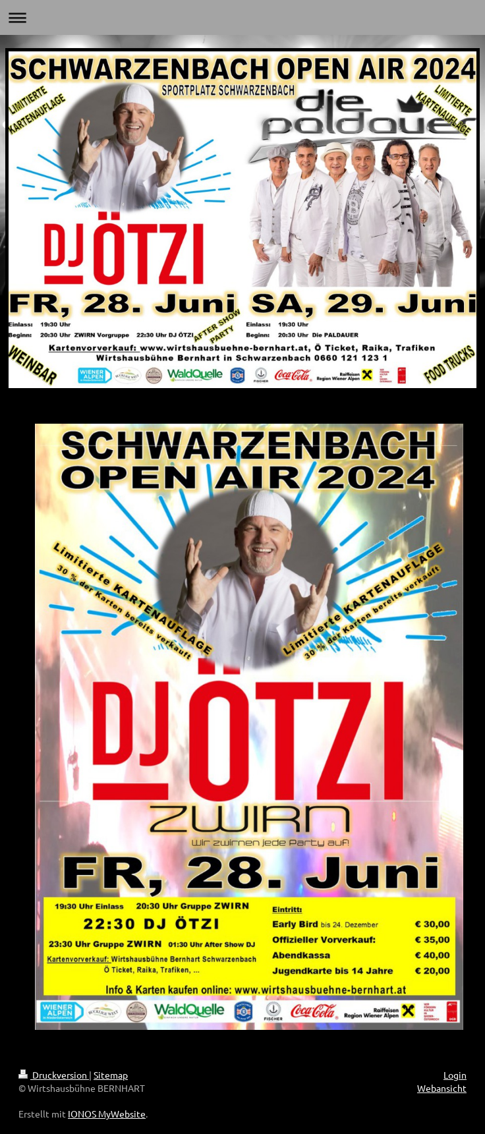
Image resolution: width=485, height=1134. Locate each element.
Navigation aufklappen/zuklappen (242, 17)
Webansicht (442, 1088)
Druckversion (53, 1075)
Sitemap (111, 1075)
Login (455, 1075)
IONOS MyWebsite (107, 1114)
